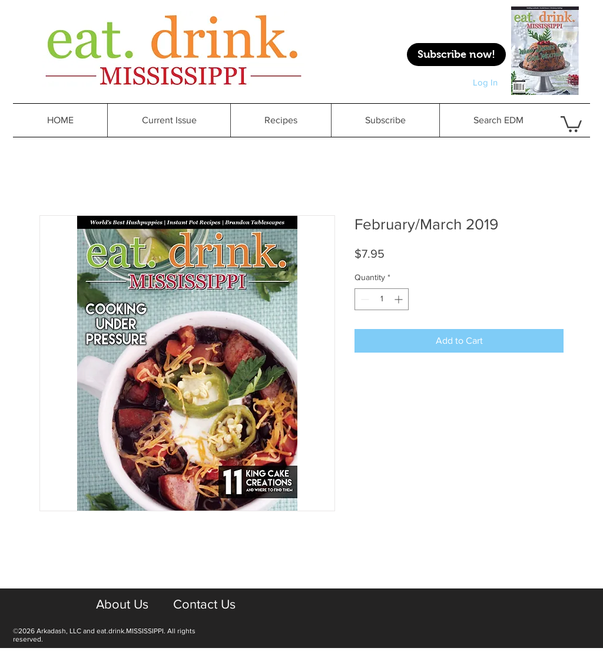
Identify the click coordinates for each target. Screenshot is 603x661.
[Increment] (399, 299)
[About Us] (121, 604)
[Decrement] (363, 299)
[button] (280, 120)
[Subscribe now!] (456, 54)
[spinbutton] (381, 299)
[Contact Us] (204, 604)
